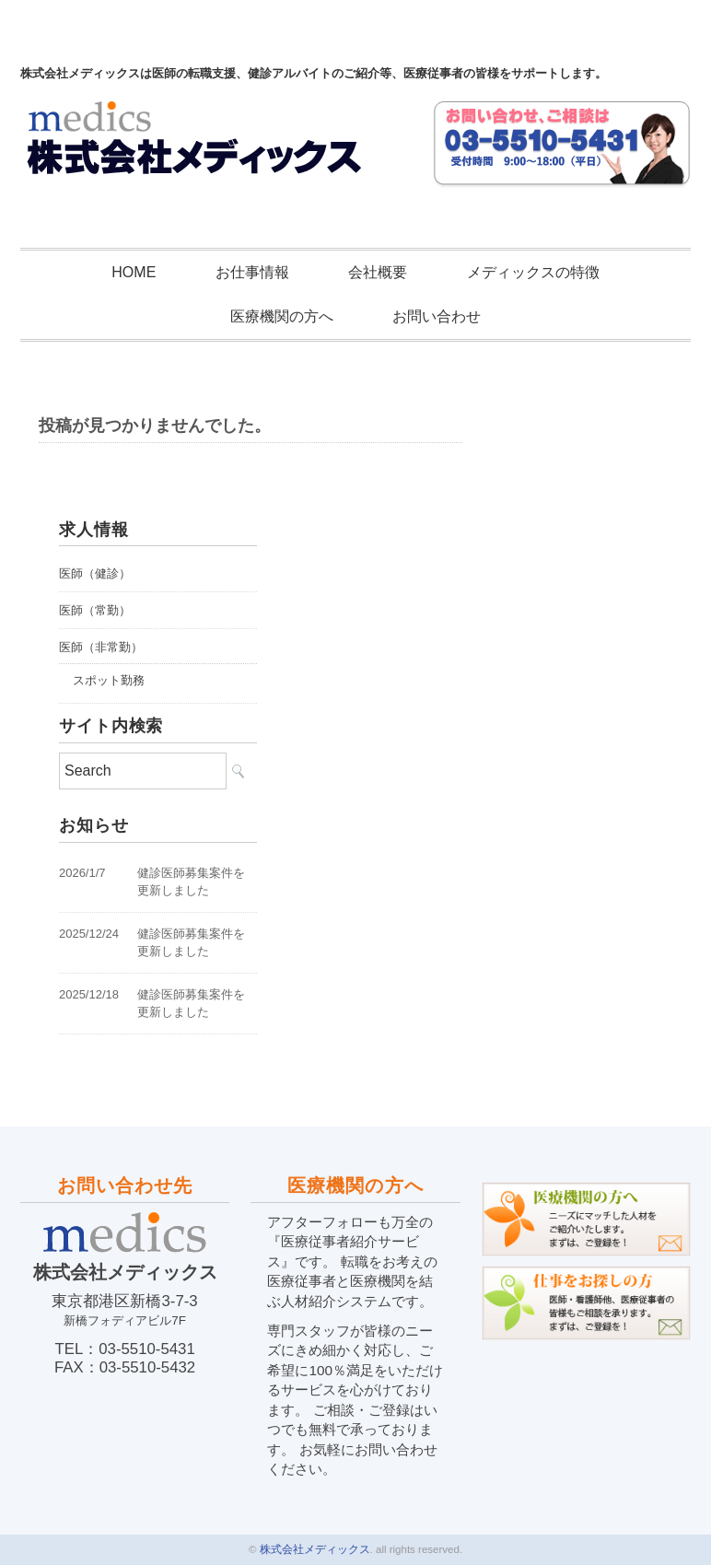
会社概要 (377, 272)
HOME (133, 272)
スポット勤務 (109, 680)
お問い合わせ (436, 316)
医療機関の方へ (281, 316)
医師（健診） (95, 573)
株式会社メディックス (315, 1549)
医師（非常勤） (101, 647)
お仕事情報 (252, 272)
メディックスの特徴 (533, 272)
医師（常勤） (95, 610)
